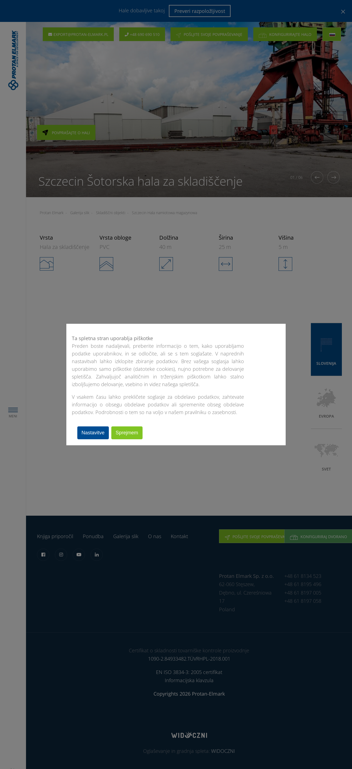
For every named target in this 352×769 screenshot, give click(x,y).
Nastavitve (94, 432)
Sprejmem (129, 432)
